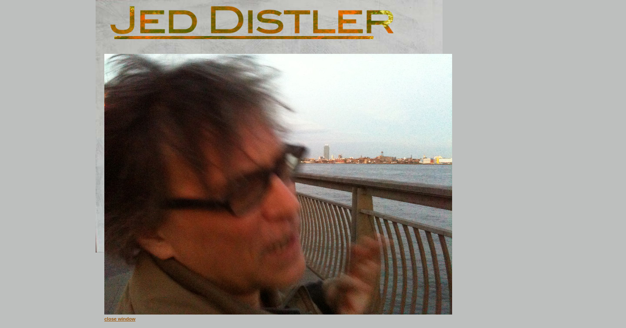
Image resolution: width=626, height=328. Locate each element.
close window (120, 318)
